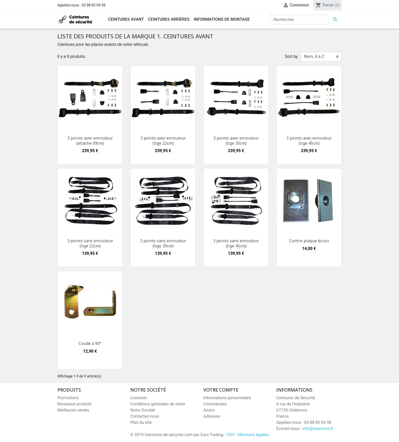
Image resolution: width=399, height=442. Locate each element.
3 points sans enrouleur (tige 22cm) (90, 243)
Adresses (211, 416)
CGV (230, 434)
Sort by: (292, 56)
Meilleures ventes (73, 410)
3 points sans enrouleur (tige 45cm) (236, 243)
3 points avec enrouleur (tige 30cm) (236, 140)
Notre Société (142, 410)
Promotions (68, 397)
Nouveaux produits (74, 404)
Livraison (138, 397)
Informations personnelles (227, 397)
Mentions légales (253, 434)
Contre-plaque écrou (309, 241)
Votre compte (220, 390)
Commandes (215, 404)
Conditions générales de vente (157, 404)
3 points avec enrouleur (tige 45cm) (309, 140)
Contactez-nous (144, 416)
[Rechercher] (299, 19)
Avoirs (209, 410)
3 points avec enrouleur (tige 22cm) (163, 140)
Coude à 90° (90, 343)
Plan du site (141, 422)
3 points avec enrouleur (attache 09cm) (90, 140)
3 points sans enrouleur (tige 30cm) (163, 243)
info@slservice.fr (317, 428)
